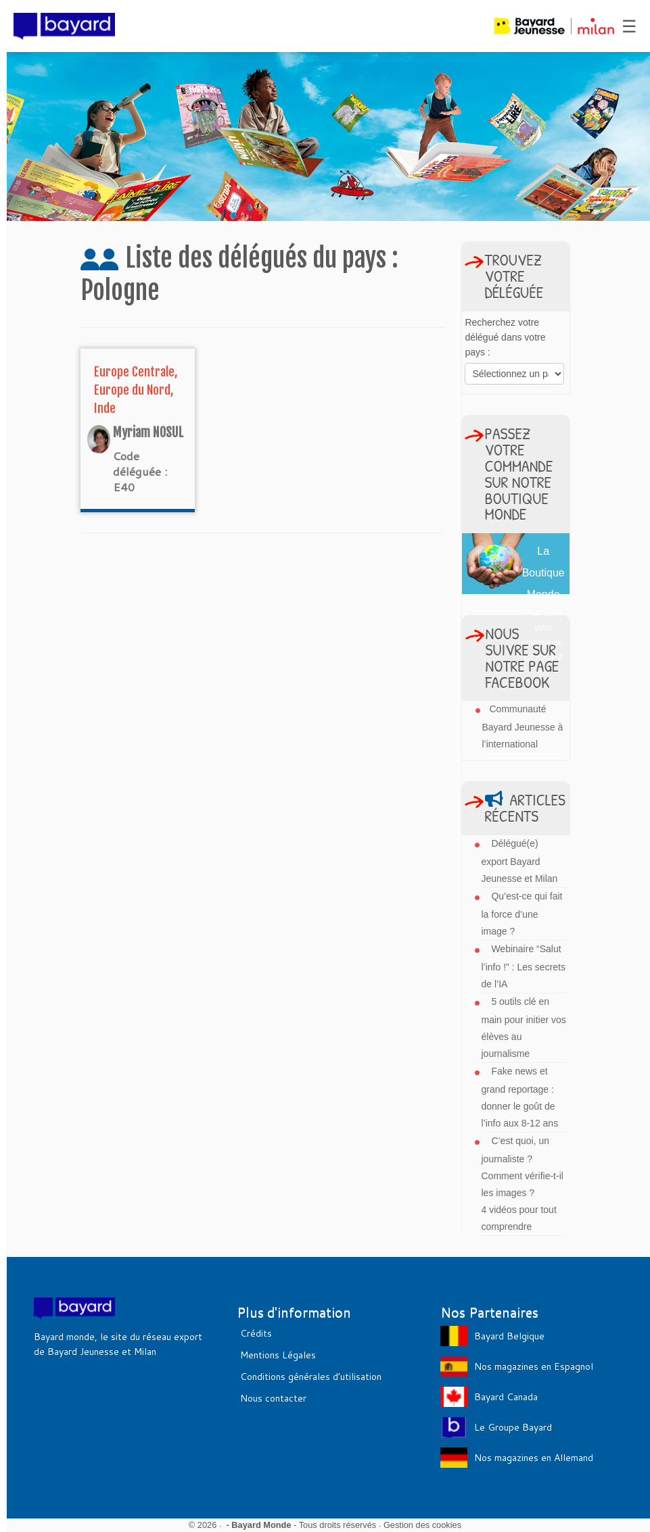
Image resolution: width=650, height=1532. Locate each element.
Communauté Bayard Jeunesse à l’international (522, 726)
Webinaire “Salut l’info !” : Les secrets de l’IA (524, 966)
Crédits (256, 1333)
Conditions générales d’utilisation (310, 1376)
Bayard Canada (506, 1397)
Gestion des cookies (422, 1525)
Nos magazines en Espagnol (533, 1366)
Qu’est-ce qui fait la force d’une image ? (522, 914)
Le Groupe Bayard (513, 1427)
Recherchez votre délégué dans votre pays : (505, 337)
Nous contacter (273, 1398)
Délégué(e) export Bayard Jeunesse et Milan (520, 861)
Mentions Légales (278, 1355)
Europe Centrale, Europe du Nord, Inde (135, 390)
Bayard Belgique (509, 1336)
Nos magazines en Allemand (533, 1457)
